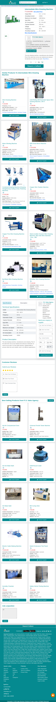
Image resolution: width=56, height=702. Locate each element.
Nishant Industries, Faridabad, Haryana (12, 155)
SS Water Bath (6, 505)
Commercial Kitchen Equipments (22, 651)
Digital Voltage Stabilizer (17, 647)
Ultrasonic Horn (43, 651)
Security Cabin (7, 639)
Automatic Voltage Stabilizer (30, 647)
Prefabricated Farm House (25, 639)
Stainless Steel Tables (9, 636)
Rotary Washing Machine (40, 645)
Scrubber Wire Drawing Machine (40, 278)
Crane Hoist (10, 648)
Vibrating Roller (10, 635)
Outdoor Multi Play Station (39, 633)
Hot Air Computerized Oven (10, 425)
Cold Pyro (28, 662)
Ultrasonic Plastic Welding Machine (17, 653)
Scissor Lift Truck (34, 638)
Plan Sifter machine (34, 651)
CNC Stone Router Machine (27, 645)
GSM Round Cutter (36, 465)
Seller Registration (42, 668)
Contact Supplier (31, 50)
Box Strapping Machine (19, 636)
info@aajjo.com (7, 690)
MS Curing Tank (35, 505)
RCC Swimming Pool (30, 659)
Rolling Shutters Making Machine (19, 656)
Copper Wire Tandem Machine (39, 186)
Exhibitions (6, 678)
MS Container (24, 641)
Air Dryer (45, 654)
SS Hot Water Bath (8, 465)
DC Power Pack (25, 644)
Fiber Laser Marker (27, 650)
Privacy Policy (24, 671)
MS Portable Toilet (36, 639)
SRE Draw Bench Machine (38, 143)
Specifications (7, 302)
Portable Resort (44, 639)
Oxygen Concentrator (12, 662)
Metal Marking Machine (37, 650)
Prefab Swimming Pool (39, 657)
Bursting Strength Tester (33, 648)
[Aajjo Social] (42, 630)
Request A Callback (28, 625)
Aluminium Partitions (42, 635)
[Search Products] (20, 2)
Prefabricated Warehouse (20, 642)
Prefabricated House (31, 642)
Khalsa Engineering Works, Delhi (38, 249)
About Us (6, 668)
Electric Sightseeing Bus (21, 661)
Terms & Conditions (25, 669)
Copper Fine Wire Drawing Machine (13, 233)
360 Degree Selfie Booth (37, 662)
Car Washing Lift (31, 656)
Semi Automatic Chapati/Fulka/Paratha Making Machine (21, 657)
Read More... (46, 58)
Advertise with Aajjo (42, 669)
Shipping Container (41, 642)
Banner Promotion (42, 673)
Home (2, 5)
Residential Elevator (16, 638)
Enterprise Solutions (42, 678)
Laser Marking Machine (19, 633)
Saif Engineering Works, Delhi (37, 199)
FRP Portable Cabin (15, 641)
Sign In (45, 2)
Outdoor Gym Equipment (9, 661)
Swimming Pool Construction (18, 659)
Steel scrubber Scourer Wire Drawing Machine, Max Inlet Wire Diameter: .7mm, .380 (41, 235)
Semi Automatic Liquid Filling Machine (33, 654)
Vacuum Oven (10, 644)
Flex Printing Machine (15, 645)
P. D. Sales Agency (38, 36)
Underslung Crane (42, 647)
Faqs (5, 680)
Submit (5, 393)
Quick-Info (6, 676)
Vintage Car (35, 661)
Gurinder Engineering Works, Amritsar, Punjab (14, 111)
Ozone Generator (21, 662)
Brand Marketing (42, 675)
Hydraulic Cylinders (33, 644)
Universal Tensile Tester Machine (40, 425)
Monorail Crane (16, 648)
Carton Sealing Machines (31, 636)
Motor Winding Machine (9, 143)
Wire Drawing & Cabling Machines (11, 5)
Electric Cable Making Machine (11, 545)
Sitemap (6, 669)
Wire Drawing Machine (23, 5)
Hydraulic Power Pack (44, 644)
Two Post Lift (39, 656)
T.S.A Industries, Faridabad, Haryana (11, 203)
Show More (50, 73)
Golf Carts (30, 661)
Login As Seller (41, 680)
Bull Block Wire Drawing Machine (12, 278)
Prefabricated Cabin (32, 641)
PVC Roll (6, 651)
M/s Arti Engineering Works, (37, 113)
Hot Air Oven (17, 644)
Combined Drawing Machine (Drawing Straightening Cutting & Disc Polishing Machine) (14, 188)
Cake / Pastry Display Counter (15, 650)
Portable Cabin (29, 633)
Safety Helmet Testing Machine (39, 585)
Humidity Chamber (8, 585)
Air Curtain (11, 651)
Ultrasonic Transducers (31, 653)
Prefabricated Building (9, 642)
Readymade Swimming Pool (42, 659)
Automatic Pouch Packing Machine (16, 654)
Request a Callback (34, 65)
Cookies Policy (24, 668)
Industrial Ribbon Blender (31, 635)
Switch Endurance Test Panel (39, 545)
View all (51, 399)
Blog (5, 675)
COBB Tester (24, 648)
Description (23, 302)
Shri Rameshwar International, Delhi (11, 245)
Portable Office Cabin (43, 641)
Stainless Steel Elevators (44, 638)
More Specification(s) (31, 32)
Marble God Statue (48, 650)
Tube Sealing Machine (20, 635)
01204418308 (7, 686)
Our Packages (41, 671)
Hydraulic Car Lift (25, 638)
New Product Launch (43, 676)
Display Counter (41, 636)
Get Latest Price (38, 11)
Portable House (14, 639)
